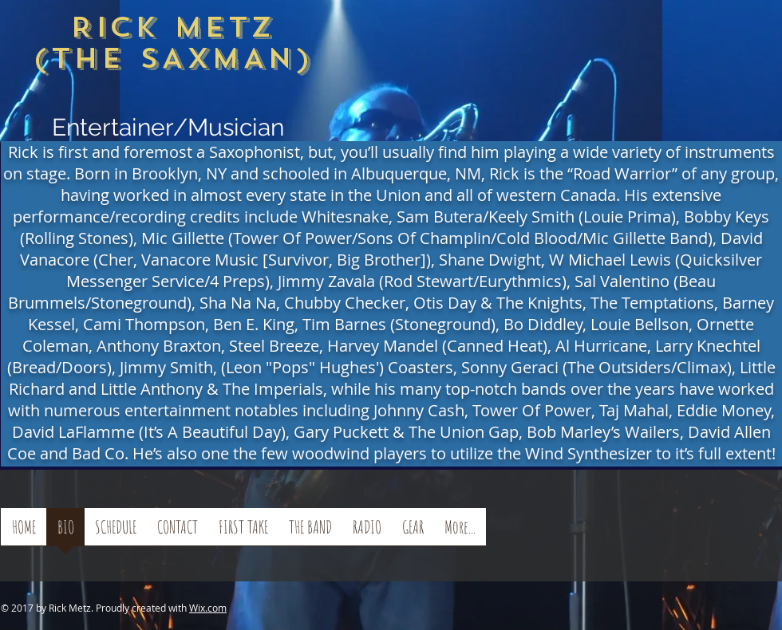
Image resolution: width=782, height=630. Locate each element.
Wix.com (208, 607)
